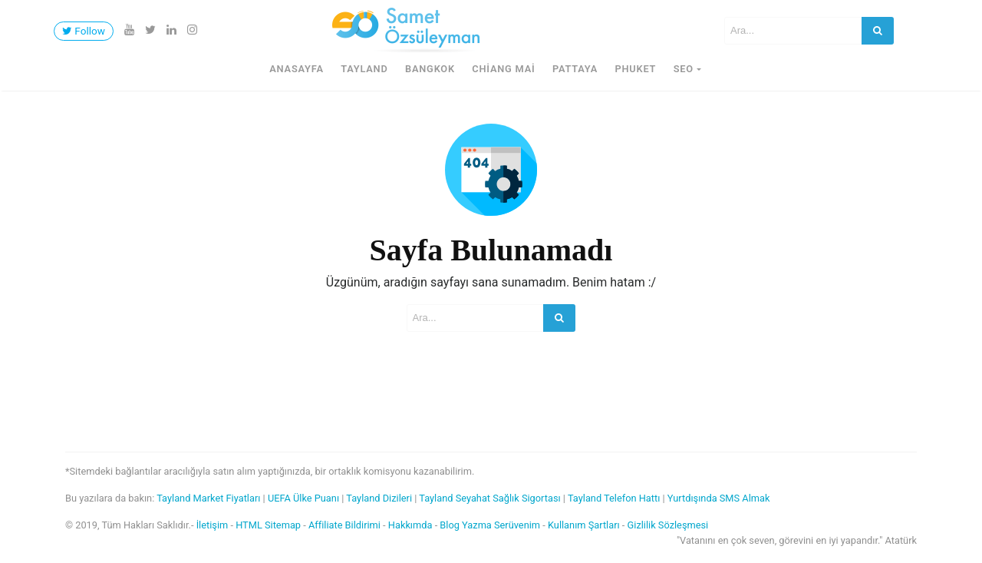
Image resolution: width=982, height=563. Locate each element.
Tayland (364, 69)
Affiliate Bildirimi (344, 525)
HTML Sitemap (268, 525)
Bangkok (430, 69)
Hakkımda (410, 525)
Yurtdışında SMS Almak (718, 498)
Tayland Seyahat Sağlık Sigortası (489, 498)
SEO (684, 69)
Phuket (635, 69)
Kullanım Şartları (584, 525)
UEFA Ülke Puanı (303, 498)
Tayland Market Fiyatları (208, 498)
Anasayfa (296, 69)
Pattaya (575, 69)
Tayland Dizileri (379, 498)
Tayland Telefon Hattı (614, 498)
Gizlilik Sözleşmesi (668, 525)
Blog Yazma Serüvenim (490, 525)
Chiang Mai (503, 69)
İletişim (212, 525)
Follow (83, 31)
